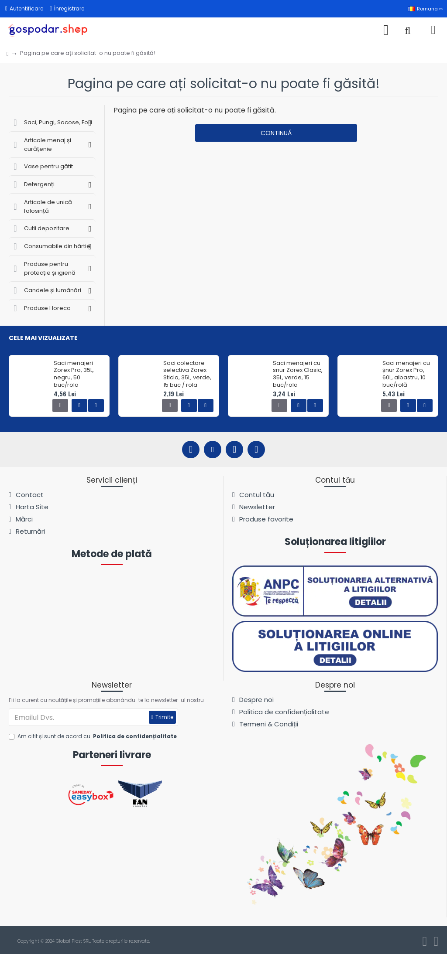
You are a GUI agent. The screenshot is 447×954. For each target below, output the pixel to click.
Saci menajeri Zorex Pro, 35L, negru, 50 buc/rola (74, 374)
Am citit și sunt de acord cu (93, 736)
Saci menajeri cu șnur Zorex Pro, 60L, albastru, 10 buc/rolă (406, 374)
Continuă (276, 133)
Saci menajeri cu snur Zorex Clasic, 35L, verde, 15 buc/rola (298, 374)
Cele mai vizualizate (43, 338)
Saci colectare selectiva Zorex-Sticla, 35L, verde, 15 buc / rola (187, 374)
